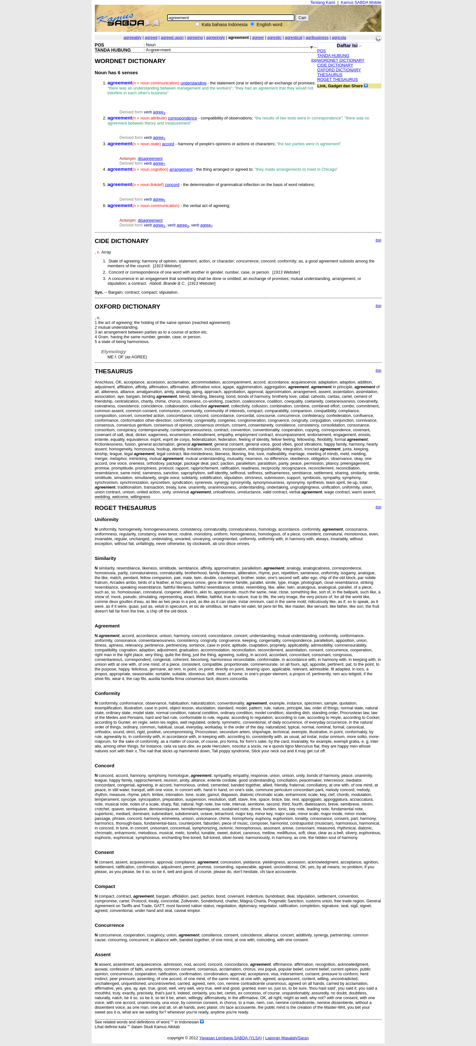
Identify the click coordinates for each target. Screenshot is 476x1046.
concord (172, 184)
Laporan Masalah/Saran (287, 1037)
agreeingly (215, 37)
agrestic (274, 37)
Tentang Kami (322, 2)
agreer (258, 37)
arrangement (181, 169)
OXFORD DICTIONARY (339, 70)
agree (159, 112)
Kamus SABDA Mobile (361, 2)
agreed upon (172, 37)
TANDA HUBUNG (333, 55)
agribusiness (317, 37)
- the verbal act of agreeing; (169, 205)
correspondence (182, 118)
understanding (193, 83)
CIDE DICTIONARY (335, 65)
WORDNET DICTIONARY (341, 60)
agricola (339, 37)
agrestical (293, 37)
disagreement (150, 158)
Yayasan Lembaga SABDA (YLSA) (230, 1037)
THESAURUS (330, 74)
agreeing (195, 37)
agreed (151, 37)
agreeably (132, 37)
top (314, 60)
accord (168, 143)
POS (321, 50)
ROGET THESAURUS (337, 79)
